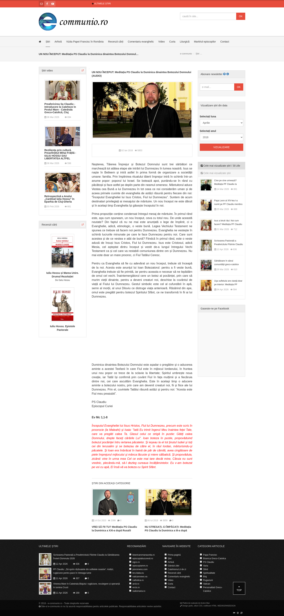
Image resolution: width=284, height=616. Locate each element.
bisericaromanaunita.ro (144, 555)
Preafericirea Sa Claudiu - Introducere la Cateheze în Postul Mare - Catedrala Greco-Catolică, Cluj (60, 108)
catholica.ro (138, 580)
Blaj (205, 576)
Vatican (206, 584)
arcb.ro (136, 584)
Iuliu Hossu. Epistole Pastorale (62, 328)
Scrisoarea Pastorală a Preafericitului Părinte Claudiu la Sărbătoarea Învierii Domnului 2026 (86, 557)
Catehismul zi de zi (177, 569)
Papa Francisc (210, 555)
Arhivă (58, 41)
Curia (172, 41)
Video (161, 41)
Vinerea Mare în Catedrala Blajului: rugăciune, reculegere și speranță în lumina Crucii (86, 586)
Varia (205, 565)
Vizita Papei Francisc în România (85, 41)
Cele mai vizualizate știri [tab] (216, 173)
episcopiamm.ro (140, 565)
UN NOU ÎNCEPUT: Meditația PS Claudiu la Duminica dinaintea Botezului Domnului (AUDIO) (141, 74)
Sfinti (205, 569)
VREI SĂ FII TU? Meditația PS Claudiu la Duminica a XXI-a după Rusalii (114, 528)
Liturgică (184, 41)
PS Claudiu (208, 562)
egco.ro (136, 562)
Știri (48, 41)
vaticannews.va (140, 576)
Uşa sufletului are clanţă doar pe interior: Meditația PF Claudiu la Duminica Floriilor (228, 284)
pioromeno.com (140, 569)
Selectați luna (208, 116)
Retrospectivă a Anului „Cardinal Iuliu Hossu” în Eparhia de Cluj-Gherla (59, 199)
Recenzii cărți (115, 41)
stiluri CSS (198, 606)
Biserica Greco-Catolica (214, 558)
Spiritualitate (209, 573)
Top (239, 588)
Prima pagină (174, 555)
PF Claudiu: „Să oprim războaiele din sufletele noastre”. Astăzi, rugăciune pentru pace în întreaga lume (83, 571)
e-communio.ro (55, 603)
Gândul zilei (173, 565)
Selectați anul (208, 130)
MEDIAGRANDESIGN (226, 606)
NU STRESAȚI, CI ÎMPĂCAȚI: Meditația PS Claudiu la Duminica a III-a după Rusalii (168, 530)
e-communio (186, 53)
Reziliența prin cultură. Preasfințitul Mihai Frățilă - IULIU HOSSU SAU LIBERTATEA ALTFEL (60, 154)
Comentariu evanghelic (141, 41)
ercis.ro (136, 587)
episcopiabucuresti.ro (143, 558)
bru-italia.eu (138, 573)
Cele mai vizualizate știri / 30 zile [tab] (220, 165)
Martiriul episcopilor (205, 41)
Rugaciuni (208, 580)
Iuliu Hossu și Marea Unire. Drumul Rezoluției (62, 274)
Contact (224, 41)
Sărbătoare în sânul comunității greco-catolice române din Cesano (226, 264)
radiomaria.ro (139, 591)
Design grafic (187, 606)
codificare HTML (210, 606)
